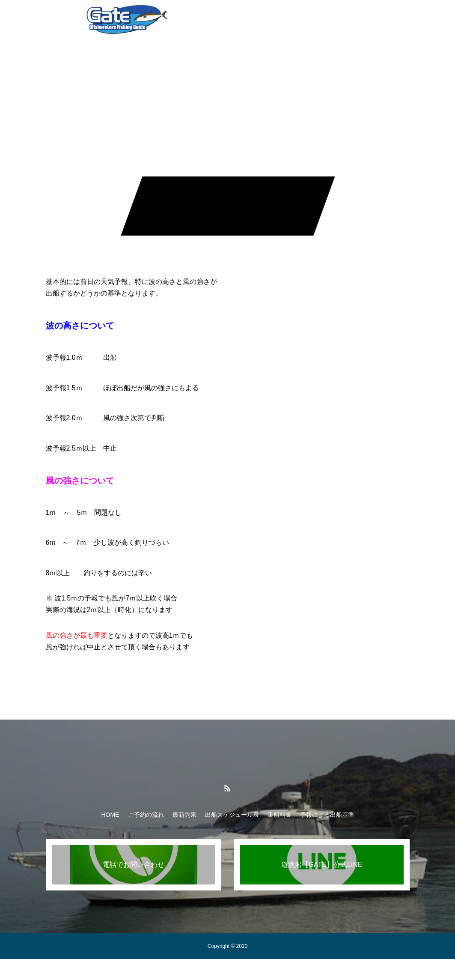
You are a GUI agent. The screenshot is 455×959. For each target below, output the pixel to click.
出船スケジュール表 (236, 17)
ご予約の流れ (146, 814)
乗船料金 (292, 17)
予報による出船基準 (348, 17)
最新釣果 (184, 814)
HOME (110, 814)
